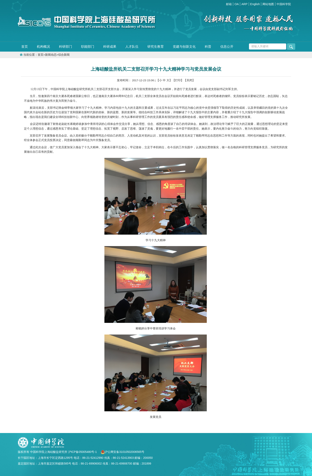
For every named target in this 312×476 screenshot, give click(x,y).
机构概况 (43, 46)
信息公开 (226, 46)
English (255, 4)
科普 (208, 46)
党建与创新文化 (184, 46)
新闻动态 (51, 54)
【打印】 (178, 80)
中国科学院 (284, 4)
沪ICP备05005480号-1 (83, 451)
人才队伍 (131, 46)
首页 (24, 46)
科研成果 (109, 46)
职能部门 (87, 46)
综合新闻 (64, 54)
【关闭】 (189, 80)
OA (236, 4)
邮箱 (229, 4)
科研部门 (65, 46)
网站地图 (268, 4)
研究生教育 (155, 46)
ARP (244, 4)
